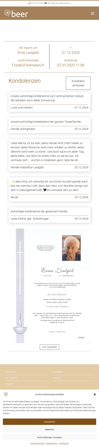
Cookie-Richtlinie (37, 443)
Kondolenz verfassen (78, 83)
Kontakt (9, 384)
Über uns (57, 378)
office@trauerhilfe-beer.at (59, 3)
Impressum (64, 443)
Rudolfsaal (58, 372)
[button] (94, 394)
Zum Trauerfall (49, 347)
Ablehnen (49, 429)
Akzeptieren (49, 422)
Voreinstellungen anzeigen (49, 437)
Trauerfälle (10, 372)
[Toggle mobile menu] (93, 13)
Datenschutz (51, 443)
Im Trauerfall (11, 378)
